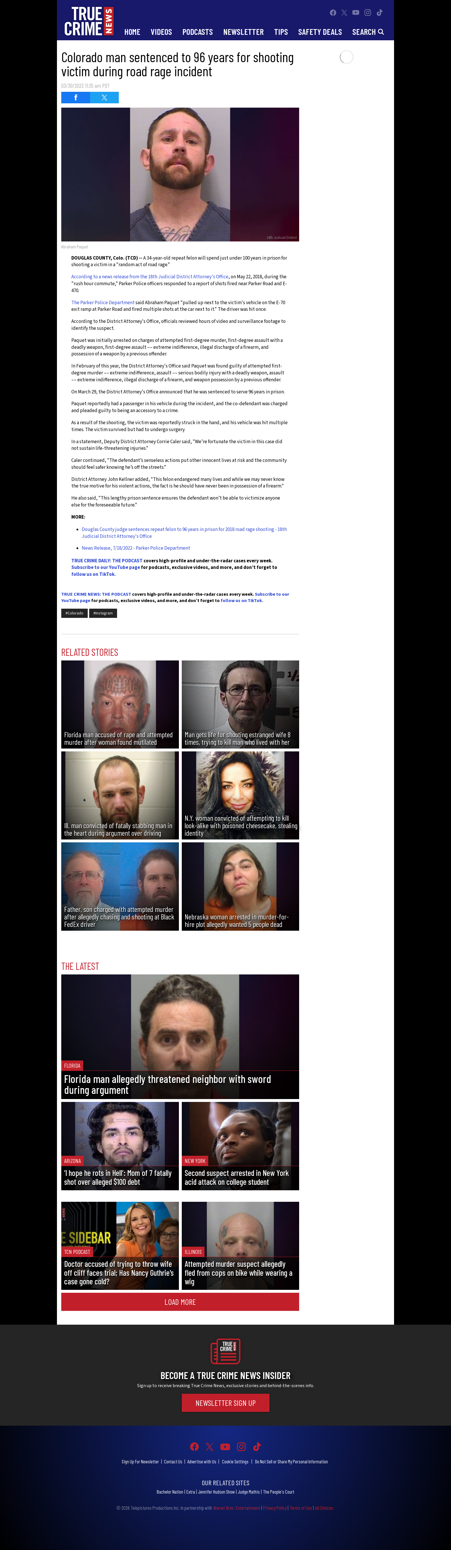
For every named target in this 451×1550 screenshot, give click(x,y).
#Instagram (103, 613)
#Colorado (74, 613)
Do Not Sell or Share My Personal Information (291, 1461)
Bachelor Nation (170, 1491)
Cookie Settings (235, 1461)
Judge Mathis (249, 1491)
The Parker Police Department (103, 302)
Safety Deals (320, 31)
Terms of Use (301, 1508)
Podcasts (197, 31)
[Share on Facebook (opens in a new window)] (75, 97)
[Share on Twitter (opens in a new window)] (104, 97)
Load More (180, 1302)
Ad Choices (324, 1508)
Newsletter (243, 31)
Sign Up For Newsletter (140, 1461)
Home (132, 31)
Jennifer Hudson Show (216, 1491)
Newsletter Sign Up (226, 1403)
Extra (190, 1491)
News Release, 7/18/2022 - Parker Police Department (136, 548)
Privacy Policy (274, 1508)
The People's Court (278, 1491)
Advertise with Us (201, 1461)
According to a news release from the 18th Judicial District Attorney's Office (149, 276)
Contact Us (173, 1461)
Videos (161, 31)
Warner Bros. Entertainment (236, 1508)
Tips (281, 31)
